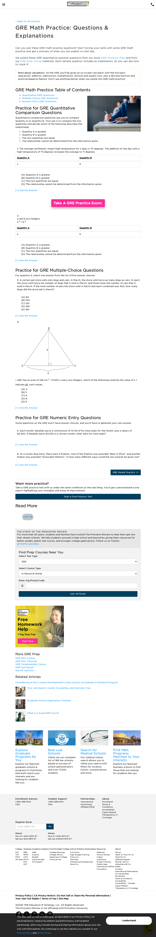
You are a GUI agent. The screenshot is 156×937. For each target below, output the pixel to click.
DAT (25, 862)
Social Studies (38, 859)
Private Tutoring (104, 862)
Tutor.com (74, 857)
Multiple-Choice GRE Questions (40, 98)
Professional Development (81, 862)
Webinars (101, 852)
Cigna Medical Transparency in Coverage (110, 815)
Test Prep (74, 859)
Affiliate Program (122, 859)
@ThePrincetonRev (28, 544)
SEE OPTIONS (78, 594)
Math (34, 852)
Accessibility (108, 809)
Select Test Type (28, 556)
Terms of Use (44, 933)
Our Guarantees (122, 874)
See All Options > (25, 670)
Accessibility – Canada (125, 883)
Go (50, 826)
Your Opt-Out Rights (27, 898)
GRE (28, 517)
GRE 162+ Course (25, 658)
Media (117, 866)
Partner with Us (122, 862)
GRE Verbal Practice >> (126, 472)
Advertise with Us (122, 864)
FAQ (17, 804)
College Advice (56, 855)
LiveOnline (101, 859)
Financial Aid (55, 859)
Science (35, 855)
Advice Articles (103, 855)
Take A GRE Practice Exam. (78, 203)
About (118, 852)
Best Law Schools (55, 751)
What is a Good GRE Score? (43, 713)
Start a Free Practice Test (78, 496)
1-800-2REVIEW (23, 802)
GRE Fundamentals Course (30, 664)
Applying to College (58, 857)
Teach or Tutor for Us (124, 855)
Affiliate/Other (88, 807)
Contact (118, 869)
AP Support (37, 862)
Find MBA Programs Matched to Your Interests (126, 755)
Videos (100, 857)
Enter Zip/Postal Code (31, 580)
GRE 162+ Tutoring (26, 661)
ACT (17, 855)
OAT (25, 864)
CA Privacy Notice (44, 895)
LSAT (25, 857)
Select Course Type (30, 568)
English (35, 857)
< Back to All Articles (27, 21)
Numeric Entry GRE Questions (39, 101)
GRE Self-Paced (24, 667)
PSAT (17, 857)
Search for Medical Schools (93, 751)
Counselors (102, 869)
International (87, 802)
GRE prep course (31, 61)
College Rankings (57, 852)
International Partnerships (126, 871)
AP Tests (19, 859)
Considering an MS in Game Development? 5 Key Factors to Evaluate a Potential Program (66, 682)
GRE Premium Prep (113, 58)
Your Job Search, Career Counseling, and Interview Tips (59, 688)
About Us (74, 864)
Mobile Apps (102, 864)
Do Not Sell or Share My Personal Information (83, 895)
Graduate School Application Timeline (49, 700)
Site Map (64, 898)
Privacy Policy (24, 933)
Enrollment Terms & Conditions (107, 804)
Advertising (86, 804)
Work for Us (120, 857)
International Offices (106, 866)
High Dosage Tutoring (79, 855)
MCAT (26, 859)
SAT (17, 852)
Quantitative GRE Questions (38, 95)
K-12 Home (74, 852)
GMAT (26, 855)
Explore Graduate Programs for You (25, 755)
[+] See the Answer (26, 190)
